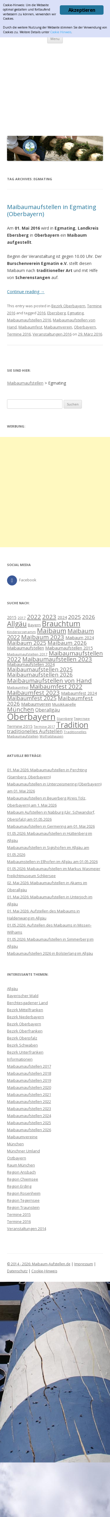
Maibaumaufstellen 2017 (29, 1066)
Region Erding (19, 1186)
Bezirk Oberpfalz (22, 1038)
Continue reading (26, 291)
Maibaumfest (30, 327)
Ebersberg (56, 313)
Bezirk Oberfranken (25, 1031)
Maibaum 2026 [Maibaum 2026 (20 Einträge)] (67, 642)
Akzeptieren (81, 10)
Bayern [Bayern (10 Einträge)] (34, 625)
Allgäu (12, 988)
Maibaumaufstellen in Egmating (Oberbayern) (51, 210)
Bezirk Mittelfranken (25, 1009)
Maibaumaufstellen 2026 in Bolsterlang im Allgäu (50, 953)
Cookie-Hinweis (44, 1271)
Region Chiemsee (22, 1179)
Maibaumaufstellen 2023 (29, 1108)
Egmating (75, 313)
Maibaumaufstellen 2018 (29, 1073)
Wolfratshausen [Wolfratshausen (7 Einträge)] (51, 736)
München (15, 1143)
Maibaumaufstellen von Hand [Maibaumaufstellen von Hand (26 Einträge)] (49, 680)
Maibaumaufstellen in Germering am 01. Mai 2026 (51, 826)
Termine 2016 (19, 334)
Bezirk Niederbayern (25, 1016)
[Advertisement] (55, 88)
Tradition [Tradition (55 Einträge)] (72, 724)
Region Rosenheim (23, 1193)
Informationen (20, 1059)
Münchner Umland (23, 1151)
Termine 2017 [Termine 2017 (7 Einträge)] (44, 727)
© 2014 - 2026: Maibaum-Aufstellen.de (38, 1263)
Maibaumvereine (22, 1136)
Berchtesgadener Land (27, 1002)
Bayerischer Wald (22, 995)
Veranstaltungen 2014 (26, 1228)
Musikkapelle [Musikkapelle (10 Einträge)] (64, 704)
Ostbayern (16, 1158)
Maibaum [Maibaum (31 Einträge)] (51, 630)
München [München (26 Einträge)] (20, 709)
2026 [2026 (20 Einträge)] (88, 616)
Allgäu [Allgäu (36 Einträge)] (17, 623)
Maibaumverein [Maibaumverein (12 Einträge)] (36, 704)
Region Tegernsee (23, 1200)
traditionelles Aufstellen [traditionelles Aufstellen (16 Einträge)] (34, 731)
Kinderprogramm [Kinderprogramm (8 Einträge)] (21, 632)
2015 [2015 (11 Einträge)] (11, 617)
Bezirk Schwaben (22, 1045)
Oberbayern (85, 327)
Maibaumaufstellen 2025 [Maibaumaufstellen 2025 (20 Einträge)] (40, 669)
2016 (41, 313)
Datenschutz (17, 1271)
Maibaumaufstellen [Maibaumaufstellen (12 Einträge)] (25, 648)
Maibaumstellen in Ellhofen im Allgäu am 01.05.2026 (52, 861)
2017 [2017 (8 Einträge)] (22, 617)
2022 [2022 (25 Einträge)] (34, 617)
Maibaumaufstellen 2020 (29, 1087)
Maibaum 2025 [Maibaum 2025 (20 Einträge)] (26, 642)
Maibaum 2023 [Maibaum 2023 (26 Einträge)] (42, 637)
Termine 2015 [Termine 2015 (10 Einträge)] (20, 726)
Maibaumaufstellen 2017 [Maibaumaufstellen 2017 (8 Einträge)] (27, 654)
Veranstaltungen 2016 (52, 334)
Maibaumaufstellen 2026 (29, 1129)
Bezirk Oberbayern (68, 305)
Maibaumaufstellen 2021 (29, 1094)
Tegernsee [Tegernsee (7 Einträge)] (82, 719)
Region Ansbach (21, 1172)
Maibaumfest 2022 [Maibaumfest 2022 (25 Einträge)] (56, 686)
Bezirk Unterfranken (25, 1052)
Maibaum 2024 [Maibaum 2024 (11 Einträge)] (79, 637)
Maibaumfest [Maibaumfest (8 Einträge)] (17, 687)
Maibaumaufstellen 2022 (29, 1101)
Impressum (83, 1263)
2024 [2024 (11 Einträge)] (62, 617)
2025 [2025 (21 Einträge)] (74, 617)
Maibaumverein (58, 327)
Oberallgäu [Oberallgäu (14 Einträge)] (47, 710)
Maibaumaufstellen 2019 (29, 1080)
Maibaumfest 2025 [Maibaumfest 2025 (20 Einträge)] (32, 698)
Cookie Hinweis (60, 32)
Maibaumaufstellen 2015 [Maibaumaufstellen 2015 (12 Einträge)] (69, 648)
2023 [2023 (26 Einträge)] (49, 617)
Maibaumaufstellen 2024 (29, 1115)
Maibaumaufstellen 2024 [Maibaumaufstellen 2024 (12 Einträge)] (31, 664)
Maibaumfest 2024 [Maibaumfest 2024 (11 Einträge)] (79, 693)
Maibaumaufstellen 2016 (29, 320)
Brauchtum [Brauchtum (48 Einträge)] (61, 623)
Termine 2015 (19, 1214)
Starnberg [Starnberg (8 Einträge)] (65, 718)
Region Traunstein (23, 1207)
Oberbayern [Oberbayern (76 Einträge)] (31, 716)
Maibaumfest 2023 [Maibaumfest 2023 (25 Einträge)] (33, 692)
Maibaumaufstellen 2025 (29, 1122)
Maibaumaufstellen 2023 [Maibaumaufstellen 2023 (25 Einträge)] (57, 659)
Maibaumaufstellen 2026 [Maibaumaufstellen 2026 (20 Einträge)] (40, 674)
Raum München (21, 1165)
